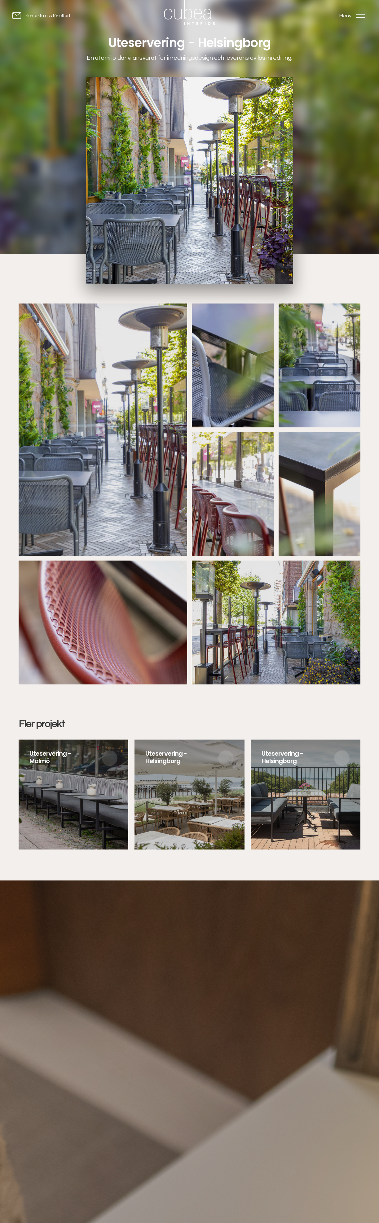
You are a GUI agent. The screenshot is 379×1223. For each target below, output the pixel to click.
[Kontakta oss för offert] (41, 15)
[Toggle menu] (352, 16)
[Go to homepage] (189, 14)
